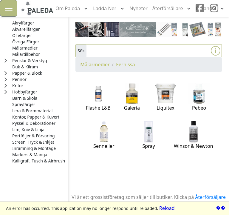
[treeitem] (38, 23)
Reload (167, 208)
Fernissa (125, 64)
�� (220, 207)
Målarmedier (95, 64)
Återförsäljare (210, 197)
